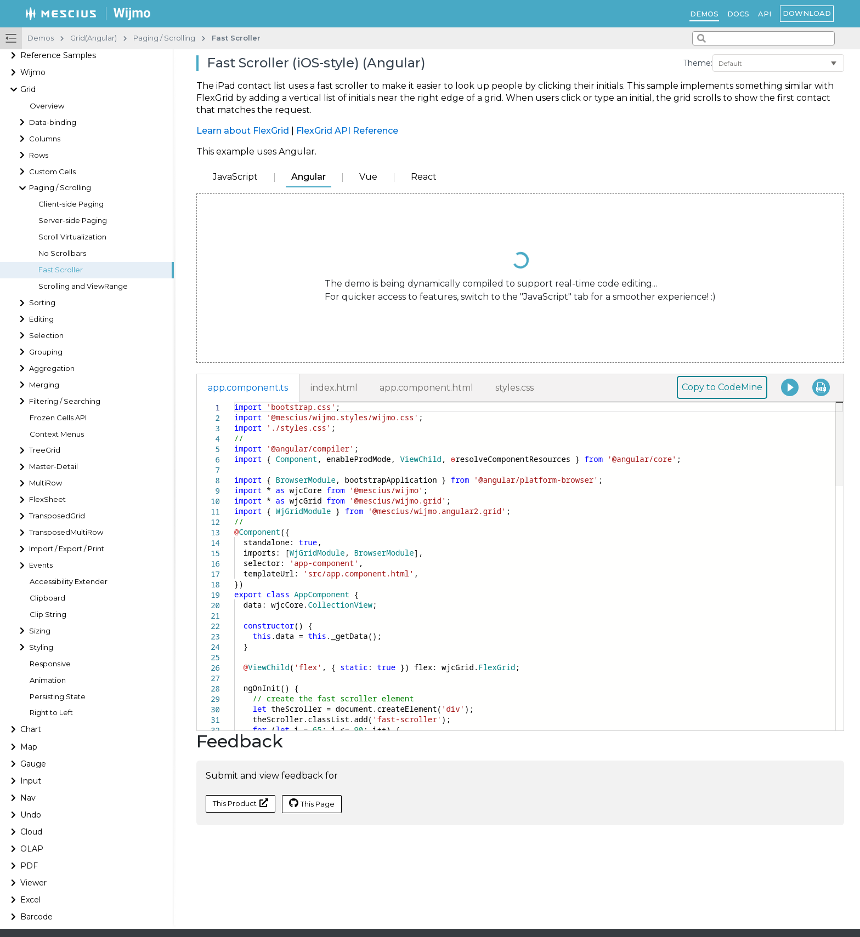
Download (807, 13)
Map (28, 746)
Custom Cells (52, 172)
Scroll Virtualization (72, 237)
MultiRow (45, 483)
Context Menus (57, 434)
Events (41, 565)
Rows (38, 155)
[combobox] (763, 38)
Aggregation (52, 368)
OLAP (31, 848)
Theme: (697, 63)
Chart (30, 729)
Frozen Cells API (58, 418)
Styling (41, 647)
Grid (28, 89)
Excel (30, 899)
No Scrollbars (62, 253)
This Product (240, 803)
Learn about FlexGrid (242, 130)
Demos (704, 13)
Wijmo (33, 72)
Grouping (46, 352)
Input (30, 780)
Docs (738, 13)
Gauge (33, 763)
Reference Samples (58, 55)
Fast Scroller (60, 270)
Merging (44, 385)
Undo (30, 814)
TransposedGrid (57, 516)
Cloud (31, 831)
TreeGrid (44, 450)
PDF (29, 865)
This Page (312, 803)
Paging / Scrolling (60, 188)
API (764, 13)
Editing (41, 319)
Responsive (50, 664)
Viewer (33, 882)
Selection (46, 336)
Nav (28, 797)
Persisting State (58, 697)
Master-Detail (53, 466)
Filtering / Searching (64, 401)
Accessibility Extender (69, 582)
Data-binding (52, 122)
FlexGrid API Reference (347, 130)
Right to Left (51, 713)
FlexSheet (47, 499)
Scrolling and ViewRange (83, 286)
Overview (47, 106)
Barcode (36, 916)
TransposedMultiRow (66, 532)
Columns (44, 139)
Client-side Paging (71, 204)
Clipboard (47, 598)
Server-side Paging (72, 220)
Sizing (39, 631)
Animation (48, 680)
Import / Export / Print (66, 549)
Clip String (48, 614)
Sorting (42, 303)
